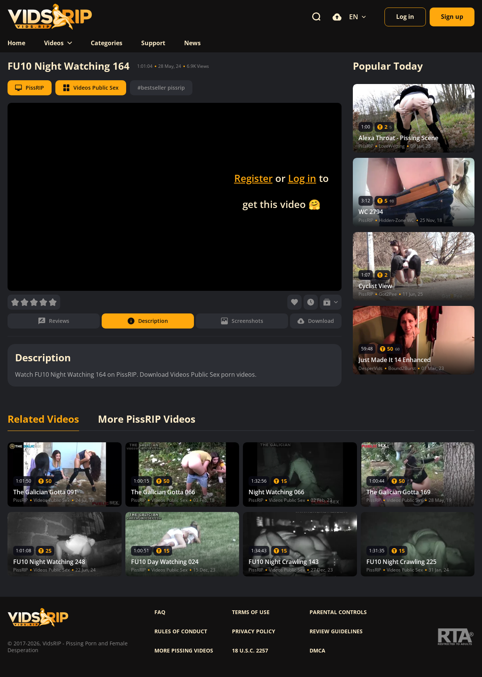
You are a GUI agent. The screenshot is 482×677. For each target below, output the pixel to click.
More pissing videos (183, 650)
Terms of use (251, 612)
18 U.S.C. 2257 (250, 650)
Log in (302, 178)
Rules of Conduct (180, 631)
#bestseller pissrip (161, 87)
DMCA (317, 650)
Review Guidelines (336, 631)
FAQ (159, 612)
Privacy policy (253, 631)
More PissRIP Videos (146, 419)
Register (253, 178)
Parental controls (338, 612)
